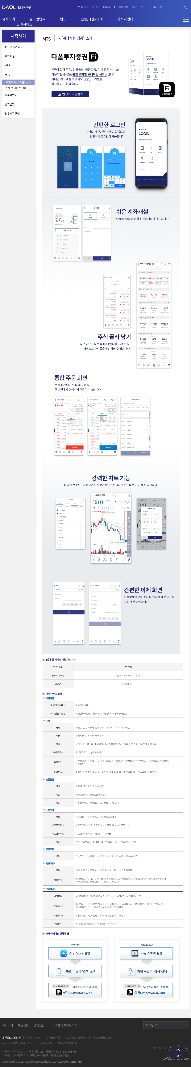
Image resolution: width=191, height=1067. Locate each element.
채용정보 (23, 1025)
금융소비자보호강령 (102, 1037)
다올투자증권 (19, 7)
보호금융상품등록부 (76, 1037)
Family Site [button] (152, 1025)
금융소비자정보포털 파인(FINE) (18, 1043)
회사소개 (7, 1025)
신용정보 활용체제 (67, 1043)
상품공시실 (46, 1043)
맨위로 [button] (178, 1052)
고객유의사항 (53, 1037)
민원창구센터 (33, 1037)
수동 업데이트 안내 (16, 88)
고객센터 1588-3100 (64, 1025)
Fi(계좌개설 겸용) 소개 (18, 82)
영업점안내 (40, 1025)
